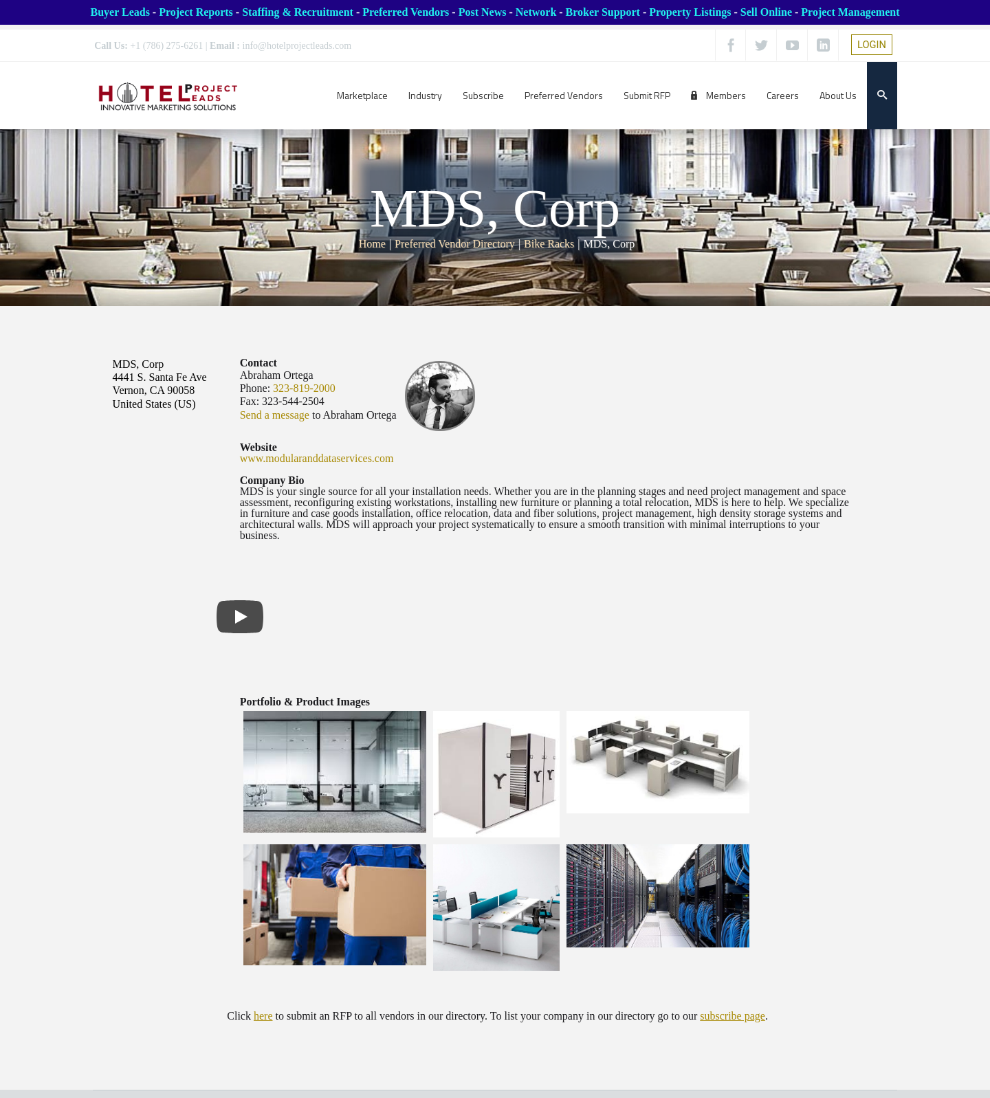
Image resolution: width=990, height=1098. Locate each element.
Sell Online (766, 12)
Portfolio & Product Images (305, 701)
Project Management (850, 12)
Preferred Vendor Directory (455, 244)
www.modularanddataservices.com (317, 458)
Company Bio (272, 480)
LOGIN (871, 45)
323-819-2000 (304, 388)
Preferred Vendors (405, 12)
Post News (483, 12)
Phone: (255, 388)
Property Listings (690, 12)
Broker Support (603, 12)
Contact (258, 363)
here (263, 1016)
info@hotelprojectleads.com (297, 46)
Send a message (274, 415)
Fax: (249, 401)
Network (536, 12)
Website (258, 447)
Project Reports (196, 12)
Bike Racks (549, 244)
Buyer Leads (119, 12)
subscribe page (732, 1016)
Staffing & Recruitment (297, 12)
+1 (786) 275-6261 (166, 46)
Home (372, 244)
